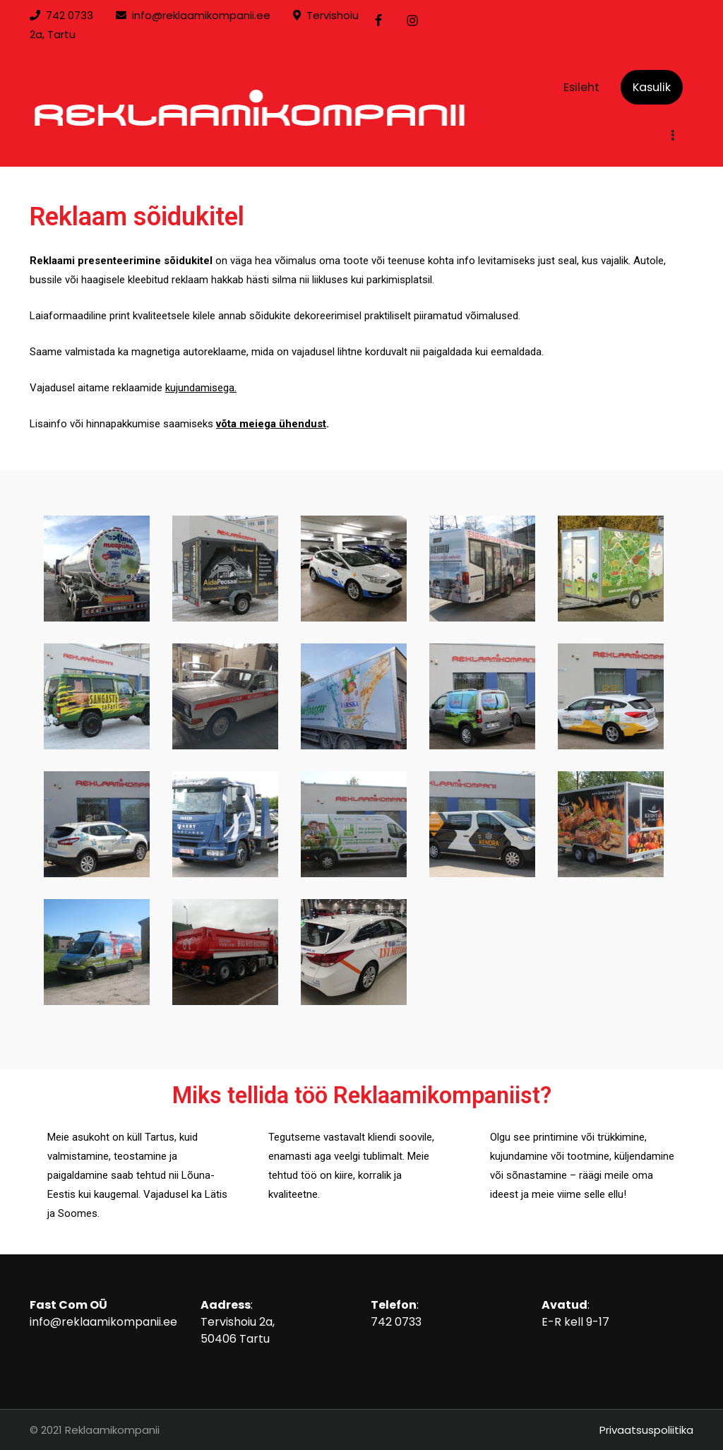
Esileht (581, 87)
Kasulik (652, 87)
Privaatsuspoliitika (646, 1429)
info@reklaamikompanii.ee (103, 1322)
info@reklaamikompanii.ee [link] (201, 15)
